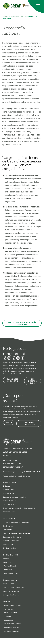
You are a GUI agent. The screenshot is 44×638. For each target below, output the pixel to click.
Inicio (5, 16)
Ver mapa (7, 455)
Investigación (17, 16)
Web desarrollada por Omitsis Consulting (16, 476)
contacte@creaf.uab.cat (13, 467)
